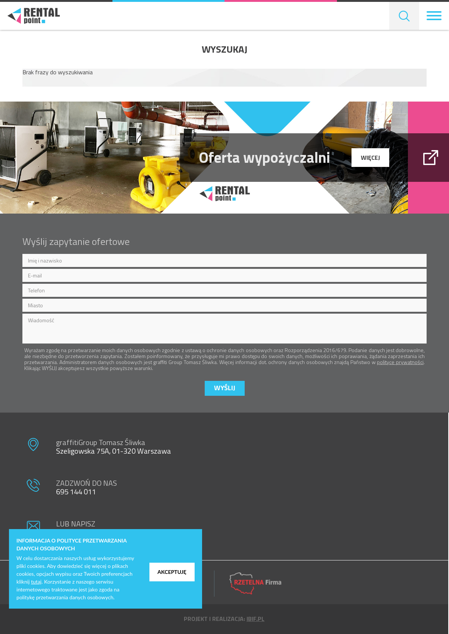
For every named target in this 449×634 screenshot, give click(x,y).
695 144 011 (76, 491)
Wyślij (224, 388)
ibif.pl (255, 618)
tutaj (36, 581)
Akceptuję (172, 572)
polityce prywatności (400, 362)
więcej (370, 157)
